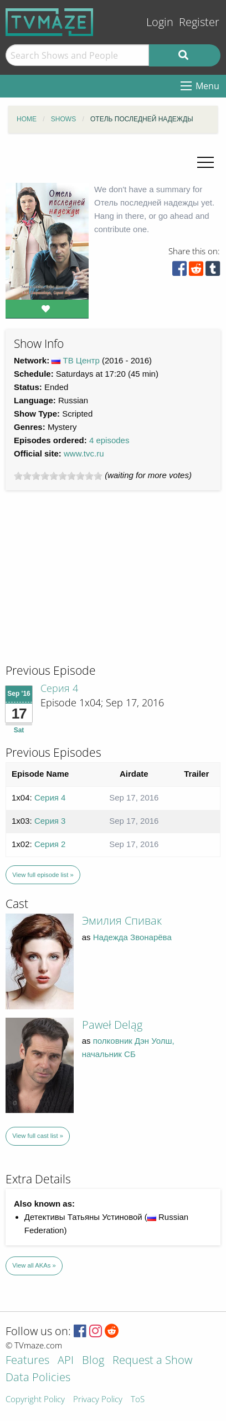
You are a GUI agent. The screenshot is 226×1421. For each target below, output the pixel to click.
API (66, 1361)
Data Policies (38, 1378)
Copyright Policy (35, 1399)
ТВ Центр (81, 360)
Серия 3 (50, 820)
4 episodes (109, 440)
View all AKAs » (34, 1265)
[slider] (58, 475)
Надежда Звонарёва (132, 937)
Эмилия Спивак (122, 920)
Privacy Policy (97, 1399)
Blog (93, 1361)
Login (159, 21)
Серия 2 (50, 844)
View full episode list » (42, 874)
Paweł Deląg (112, 1024)
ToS (138, 1399)
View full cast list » (37, 1135)
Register (199, 21)
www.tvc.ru (84, 453)
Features (27, 1361)
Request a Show (152, 1361)
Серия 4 (59, 688)
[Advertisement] (89, 587)
